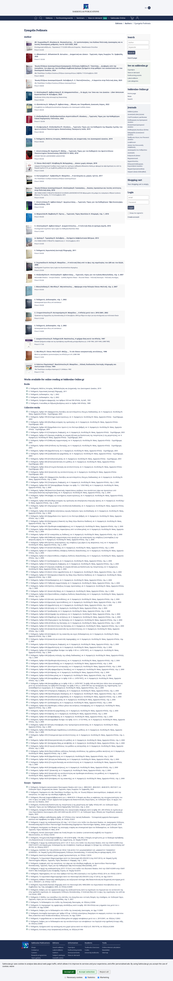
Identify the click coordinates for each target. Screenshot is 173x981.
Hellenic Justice (133, 112)
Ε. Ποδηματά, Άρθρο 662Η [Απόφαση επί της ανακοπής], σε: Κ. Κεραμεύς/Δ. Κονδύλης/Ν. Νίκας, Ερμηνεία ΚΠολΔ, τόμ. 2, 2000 (77, 778)
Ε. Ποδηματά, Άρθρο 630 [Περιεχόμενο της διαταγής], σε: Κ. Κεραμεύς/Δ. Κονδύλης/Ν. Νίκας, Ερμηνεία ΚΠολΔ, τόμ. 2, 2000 (75, 620)
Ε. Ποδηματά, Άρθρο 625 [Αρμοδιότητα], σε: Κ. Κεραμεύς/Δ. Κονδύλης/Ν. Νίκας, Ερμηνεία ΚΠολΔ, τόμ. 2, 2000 (70, 605)
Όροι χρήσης (36, 958)
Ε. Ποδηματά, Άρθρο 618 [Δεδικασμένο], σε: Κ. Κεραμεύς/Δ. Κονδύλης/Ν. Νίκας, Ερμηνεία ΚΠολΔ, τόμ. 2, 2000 (70, 580)
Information (73, 943)
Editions (49, 18)
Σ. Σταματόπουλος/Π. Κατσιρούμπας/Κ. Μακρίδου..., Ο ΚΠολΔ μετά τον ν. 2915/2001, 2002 (71, 313)
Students (88, 943)
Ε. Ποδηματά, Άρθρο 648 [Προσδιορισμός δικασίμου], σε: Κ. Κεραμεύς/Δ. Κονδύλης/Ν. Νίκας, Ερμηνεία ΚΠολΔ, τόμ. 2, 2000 (75, 694)
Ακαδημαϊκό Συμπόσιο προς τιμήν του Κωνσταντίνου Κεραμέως (56, 268)
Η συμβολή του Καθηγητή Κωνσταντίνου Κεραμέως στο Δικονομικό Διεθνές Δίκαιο (62, 107)
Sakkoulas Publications (40, 943)
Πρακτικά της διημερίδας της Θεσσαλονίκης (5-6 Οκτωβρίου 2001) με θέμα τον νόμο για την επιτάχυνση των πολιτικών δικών (77, 315)
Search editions (58, 947)
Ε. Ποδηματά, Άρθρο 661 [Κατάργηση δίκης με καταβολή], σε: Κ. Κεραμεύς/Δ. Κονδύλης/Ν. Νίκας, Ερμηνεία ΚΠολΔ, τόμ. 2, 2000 (77, 743)
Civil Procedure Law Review (137, 117)
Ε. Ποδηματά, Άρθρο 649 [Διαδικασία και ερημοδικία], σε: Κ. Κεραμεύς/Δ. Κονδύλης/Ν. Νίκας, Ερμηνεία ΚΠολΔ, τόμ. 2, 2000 (75, 697)
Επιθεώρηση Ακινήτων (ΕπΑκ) (138, 130)
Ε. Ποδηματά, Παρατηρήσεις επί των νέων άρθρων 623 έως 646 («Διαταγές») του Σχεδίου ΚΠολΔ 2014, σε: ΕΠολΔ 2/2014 (75, 874)
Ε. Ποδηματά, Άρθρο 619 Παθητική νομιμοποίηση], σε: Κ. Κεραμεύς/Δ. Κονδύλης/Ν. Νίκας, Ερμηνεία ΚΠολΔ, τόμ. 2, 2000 (74, 583)
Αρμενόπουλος (133, 161)
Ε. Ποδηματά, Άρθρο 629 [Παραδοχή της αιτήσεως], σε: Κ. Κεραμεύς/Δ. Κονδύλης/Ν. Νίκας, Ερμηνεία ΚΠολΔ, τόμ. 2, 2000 (75, 617)
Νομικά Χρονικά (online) (136, 169)
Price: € (39, 50)
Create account (133, 217)
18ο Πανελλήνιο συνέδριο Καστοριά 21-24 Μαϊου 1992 (53, 369)
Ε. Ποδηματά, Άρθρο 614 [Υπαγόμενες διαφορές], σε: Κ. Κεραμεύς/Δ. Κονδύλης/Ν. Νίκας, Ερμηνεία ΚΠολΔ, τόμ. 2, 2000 (74, 564)
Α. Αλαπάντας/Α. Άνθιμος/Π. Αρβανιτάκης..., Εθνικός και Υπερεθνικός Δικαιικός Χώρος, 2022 (72, 104)
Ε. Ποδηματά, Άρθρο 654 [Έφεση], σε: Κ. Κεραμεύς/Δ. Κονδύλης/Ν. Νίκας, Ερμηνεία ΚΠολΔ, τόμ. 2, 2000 (68, 714)
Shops (33, 947)
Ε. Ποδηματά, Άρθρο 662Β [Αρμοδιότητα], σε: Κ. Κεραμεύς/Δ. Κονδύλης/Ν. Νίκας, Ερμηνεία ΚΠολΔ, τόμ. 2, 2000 (71, 756)
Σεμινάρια (131, 70)
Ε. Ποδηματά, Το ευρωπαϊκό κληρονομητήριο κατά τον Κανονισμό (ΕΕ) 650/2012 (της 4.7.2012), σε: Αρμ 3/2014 (70, 876)
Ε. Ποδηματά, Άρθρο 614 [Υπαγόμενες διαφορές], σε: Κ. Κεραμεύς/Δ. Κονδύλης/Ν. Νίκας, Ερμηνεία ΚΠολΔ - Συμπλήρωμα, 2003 (77, 432)
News (130, 96)
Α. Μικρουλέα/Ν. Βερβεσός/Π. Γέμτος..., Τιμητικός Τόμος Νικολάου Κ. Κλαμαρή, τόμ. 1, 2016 (72, 214)
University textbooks (92, 953)
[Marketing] (98, 977)
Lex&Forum (132, 142)
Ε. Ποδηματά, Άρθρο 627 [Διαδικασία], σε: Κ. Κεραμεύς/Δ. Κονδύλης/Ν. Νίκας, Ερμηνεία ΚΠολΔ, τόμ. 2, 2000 (69, 611)
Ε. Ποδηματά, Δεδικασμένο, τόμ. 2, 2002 (51, 325)
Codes (87, 950)
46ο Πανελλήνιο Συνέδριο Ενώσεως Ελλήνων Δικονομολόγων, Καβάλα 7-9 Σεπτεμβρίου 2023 (66, 73)
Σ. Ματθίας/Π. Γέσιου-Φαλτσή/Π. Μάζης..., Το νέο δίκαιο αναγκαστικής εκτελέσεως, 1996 (71, 351)
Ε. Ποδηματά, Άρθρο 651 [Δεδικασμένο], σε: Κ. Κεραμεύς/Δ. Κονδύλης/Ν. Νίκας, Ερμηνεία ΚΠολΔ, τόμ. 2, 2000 (70, 702)
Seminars (80, 18)
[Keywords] (138, 47)
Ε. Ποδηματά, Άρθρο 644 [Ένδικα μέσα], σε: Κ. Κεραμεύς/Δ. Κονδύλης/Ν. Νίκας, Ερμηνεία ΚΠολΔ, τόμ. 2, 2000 (70, 675)
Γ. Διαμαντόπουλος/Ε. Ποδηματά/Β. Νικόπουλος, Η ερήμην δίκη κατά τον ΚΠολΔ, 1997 (70, 339)
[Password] (138, 202)
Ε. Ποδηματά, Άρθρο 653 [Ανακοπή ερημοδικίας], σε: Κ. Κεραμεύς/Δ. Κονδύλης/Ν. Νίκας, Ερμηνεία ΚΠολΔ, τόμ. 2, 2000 (73, 711)
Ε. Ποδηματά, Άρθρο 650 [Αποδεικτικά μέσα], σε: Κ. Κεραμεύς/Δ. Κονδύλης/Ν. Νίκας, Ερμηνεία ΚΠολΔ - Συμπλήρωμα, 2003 (75, 459)
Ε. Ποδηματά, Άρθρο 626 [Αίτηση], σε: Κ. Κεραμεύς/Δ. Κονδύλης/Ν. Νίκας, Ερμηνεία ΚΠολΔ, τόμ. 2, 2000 (68, 608)
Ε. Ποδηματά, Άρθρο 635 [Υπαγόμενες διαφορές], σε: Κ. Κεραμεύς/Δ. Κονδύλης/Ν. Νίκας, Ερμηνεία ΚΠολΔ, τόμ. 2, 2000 (74, 644)
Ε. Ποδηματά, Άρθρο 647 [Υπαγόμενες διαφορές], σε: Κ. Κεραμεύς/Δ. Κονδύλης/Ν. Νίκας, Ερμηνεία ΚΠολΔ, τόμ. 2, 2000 (74, 691)
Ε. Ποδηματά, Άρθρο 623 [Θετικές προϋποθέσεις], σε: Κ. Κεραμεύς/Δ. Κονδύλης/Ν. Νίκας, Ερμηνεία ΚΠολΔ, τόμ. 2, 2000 (74, 599)
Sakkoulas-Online (118, 18)
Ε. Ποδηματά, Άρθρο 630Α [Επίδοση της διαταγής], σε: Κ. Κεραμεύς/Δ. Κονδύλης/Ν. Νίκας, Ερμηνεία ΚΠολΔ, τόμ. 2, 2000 (74, 623)
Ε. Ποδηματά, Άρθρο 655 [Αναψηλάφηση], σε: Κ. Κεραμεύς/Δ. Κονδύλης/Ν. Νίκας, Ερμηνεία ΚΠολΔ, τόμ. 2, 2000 (71, 717)
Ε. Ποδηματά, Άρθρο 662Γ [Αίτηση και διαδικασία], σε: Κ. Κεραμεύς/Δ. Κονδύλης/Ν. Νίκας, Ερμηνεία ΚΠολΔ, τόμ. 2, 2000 (74, 759)
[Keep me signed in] (129, 213)
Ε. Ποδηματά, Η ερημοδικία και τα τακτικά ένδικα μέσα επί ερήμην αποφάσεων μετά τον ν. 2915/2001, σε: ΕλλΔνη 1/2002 (74, 918)
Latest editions (133, 78)
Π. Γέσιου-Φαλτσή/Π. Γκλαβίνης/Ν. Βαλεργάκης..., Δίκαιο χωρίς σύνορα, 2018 (66, 163)
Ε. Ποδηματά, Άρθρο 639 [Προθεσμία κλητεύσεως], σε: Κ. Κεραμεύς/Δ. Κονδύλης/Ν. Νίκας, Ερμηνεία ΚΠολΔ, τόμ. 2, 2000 (74, 660)
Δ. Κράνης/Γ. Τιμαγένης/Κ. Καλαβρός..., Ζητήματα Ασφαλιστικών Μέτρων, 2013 (67, 238)
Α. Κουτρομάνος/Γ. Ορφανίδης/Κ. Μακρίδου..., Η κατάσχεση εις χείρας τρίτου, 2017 (68, 176)
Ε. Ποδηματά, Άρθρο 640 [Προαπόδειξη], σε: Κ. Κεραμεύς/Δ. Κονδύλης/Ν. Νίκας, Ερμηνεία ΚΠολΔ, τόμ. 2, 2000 (70, 663)
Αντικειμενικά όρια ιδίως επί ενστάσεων (48, 302)
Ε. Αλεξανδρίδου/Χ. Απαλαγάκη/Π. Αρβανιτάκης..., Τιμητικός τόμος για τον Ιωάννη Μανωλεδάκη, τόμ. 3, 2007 (79, 275)
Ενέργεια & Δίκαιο (134, 155)
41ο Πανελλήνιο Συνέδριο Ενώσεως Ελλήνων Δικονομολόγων (55, 179)
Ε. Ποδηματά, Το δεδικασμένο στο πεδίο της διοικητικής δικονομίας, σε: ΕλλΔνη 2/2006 (62, 902)
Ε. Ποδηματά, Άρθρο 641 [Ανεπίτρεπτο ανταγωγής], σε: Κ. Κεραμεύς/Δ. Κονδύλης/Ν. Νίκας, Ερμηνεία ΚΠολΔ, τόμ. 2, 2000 (75, 666)
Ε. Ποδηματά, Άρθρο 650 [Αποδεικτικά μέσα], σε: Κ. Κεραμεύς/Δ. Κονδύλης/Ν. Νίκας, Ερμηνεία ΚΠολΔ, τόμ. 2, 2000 (72, 700)
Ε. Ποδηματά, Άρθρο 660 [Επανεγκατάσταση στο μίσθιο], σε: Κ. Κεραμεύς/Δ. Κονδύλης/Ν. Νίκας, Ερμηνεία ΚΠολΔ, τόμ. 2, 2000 (77, 740)
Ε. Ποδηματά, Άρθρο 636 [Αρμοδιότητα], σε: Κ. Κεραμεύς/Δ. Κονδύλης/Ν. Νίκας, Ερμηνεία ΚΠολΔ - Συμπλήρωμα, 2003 (73, 451)
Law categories (133, 81)
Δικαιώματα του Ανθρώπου (137, 150)
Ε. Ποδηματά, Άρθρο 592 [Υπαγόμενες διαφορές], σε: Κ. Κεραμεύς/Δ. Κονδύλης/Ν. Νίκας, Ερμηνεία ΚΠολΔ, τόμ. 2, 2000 (74, 482)
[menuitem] (35, 18)
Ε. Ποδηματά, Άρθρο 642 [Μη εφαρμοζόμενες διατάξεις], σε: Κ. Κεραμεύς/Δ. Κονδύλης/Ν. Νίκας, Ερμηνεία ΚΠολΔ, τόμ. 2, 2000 (76, 669)
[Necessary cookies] (65, 977)
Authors (128, 23)
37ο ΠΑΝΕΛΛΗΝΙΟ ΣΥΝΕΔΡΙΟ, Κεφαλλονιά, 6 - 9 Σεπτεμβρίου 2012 (57, 241)
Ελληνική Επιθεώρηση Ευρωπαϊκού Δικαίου (135, 165)
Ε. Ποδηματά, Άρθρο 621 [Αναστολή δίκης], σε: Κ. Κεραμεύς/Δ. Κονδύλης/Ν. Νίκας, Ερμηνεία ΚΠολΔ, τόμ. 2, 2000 (71, 591)
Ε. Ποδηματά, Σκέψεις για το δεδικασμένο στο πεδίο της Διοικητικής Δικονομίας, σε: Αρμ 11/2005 (66, 910)
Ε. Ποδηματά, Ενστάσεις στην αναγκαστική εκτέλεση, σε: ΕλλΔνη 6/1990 (56, 929)
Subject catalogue (59, 955)
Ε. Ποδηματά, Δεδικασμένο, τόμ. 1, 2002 (51, 299)
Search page (132, 58)
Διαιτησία (131, 153)
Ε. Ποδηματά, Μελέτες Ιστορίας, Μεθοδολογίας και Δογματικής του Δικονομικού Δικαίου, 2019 (73, 139)
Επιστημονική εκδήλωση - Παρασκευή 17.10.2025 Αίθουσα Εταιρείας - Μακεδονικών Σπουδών (66, 47)
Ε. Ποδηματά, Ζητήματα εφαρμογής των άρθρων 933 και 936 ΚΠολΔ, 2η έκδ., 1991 (60, 400)
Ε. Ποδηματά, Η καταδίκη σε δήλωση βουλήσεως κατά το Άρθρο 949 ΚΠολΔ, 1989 (59, 403)
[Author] (138, 42)
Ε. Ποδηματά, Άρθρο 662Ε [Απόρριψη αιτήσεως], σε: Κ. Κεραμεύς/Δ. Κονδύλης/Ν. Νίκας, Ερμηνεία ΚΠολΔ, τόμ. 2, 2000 (73, 767)
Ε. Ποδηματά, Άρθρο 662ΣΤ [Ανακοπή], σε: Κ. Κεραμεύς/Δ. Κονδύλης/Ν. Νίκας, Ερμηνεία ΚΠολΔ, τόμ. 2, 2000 (70, 770)
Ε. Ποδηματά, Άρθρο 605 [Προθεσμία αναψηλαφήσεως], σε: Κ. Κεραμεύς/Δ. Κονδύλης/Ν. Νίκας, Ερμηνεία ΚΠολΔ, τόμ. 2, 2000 (76, 526)
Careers (34, 953)
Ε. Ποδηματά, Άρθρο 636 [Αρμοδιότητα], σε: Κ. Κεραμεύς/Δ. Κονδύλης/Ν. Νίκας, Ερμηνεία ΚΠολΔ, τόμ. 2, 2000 (70, 647)
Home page (132, 93)
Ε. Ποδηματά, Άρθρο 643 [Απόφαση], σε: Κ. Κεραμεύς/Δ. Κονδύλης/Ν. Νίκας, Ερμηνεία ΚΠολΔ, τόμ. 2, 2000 (69, 672)
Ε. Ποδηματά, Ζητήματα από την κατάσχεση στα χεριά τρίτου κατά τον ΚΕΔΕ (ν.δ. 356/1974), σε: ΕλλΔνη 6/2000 (71, 926)
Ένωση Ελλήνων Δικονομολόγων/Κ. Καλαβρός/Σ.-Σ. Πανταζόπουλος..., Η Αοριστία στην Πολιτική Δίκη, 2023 (78, 80)
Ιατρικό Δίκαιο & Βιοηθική (137, 172)
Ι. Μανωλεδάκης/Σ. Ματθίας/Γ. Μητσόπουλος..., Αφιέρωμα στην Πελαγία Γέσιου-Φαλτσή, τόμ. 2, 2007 (76, 287)
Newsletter (106, 950)
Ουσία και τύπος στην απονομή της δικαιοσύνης (51, 97)
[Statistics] (86, 977)
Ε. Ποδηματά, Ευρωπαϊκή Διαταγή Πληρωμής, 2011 (55, 250)
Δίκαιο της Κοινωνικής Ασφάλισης (136, 146)
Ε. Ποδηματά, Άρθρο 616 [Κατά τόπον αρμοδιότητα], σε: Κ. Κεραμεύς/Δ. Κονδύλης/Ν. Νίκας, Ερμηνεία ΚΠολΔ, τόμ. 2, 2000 (75, 572)
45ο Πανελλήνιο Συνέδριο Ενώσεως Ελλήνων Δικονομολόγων (55, 83)
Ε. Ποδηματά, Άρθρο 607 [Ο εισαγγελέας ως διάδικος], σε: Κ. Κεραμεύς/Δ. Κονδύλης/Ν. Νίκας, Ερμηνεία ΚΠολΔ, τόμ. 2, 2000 (75, 534)
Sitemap (105, 953)
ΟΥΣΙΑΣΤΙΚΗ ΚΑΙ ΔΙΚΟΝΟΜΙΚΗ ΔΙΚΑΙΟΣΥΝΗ (50, 156)
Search (130, 99)
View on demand (134, 73)
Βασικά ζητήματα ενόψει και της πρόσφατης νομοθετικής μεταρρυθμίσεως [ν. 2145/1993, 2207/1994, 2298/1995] (72, 341)
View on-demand (95, 18)
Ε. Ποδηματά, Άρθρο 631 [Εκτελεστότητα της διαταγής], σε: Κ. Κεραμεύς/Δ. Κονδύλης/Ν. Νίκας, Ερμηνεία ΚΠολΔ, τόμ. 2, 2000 (76, 626)
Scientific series (58, 958)
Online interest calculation (111, 947)
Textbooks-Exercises (92, 947)
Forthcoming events (64, 18)
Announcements (74, 953)
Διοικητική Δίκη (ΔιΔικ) (136, 114)
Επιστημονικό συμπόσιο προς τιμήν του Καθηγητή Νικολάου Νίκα (57, 229)
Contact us (35, 950)
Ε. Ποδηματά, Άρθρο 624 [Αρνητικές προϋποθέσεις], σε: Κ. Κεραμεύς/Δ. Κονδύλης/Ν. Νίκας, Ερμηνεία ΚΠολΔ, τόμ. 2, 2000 (75, 602)
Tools (104, 943)
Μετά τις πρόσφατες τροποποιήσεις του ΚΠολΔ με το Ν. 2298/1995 (57, 354)
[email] (138, 197)
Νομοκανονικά (133, 158)
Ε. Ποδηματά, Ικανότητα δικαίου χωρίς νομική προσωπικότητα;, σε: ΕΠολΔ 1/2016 (60, 855)
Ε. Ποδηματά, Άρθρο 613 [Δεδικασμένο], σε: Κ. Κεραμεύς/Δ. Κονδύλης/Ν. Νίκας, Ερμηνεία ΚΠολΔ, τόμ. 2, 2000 (70, 561)
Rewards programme (39, 955)
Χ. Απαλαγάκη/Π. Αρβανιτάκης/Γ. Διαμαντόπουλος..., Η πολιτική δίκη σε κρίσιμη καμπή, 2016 (73, 226)
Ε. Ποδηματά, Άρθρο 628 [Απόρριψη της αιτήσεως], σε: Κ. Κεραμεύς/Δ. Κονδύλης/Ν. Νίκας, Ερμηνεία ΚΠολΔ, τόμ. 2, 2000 (74, 614)
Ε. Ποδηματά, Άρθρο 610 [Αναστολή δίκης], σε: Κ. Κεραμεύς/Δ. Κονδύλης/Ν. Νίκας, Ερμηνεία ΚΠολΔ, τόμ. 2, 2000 (71, 548)
